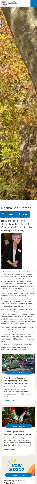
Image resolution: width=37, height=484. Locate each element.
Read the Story (9, 400)
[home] (8, 3)
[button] (33, 3)
